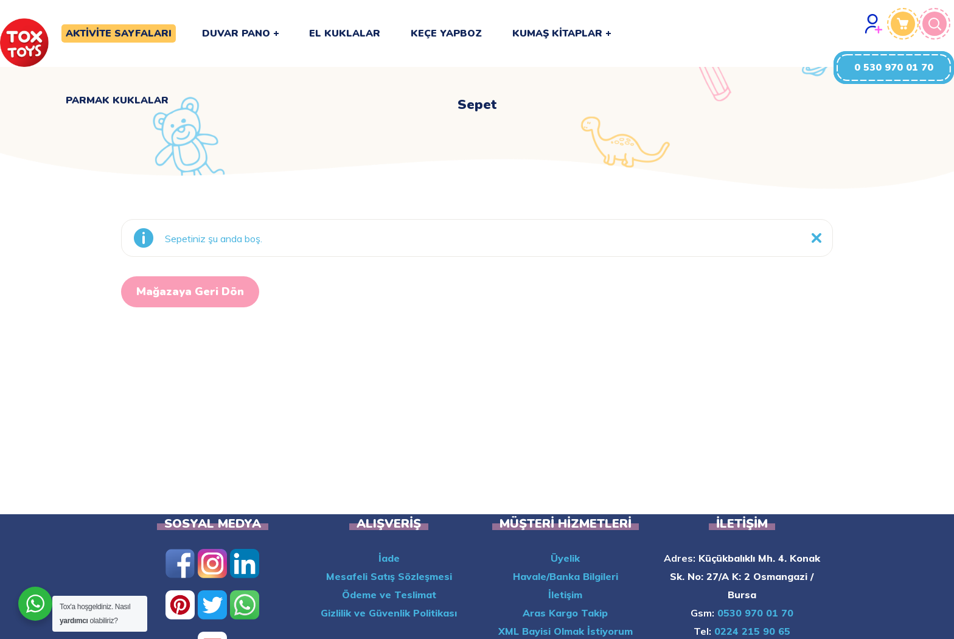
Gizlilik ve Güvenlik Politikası (389, 613)
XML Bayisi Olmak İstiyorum (565, 631)
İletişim (565, 594)
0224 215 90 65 (750, 631)
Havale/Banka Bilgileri (565, 576)
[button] (894, 67)
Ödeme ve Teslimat (389, 594)
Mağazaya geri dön (190, 291)
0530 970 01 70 (753, 613)
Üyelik (565, 558)
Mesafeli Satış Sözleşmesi (389, 576)
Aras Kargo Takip (565, 613)
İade (389, 558)
